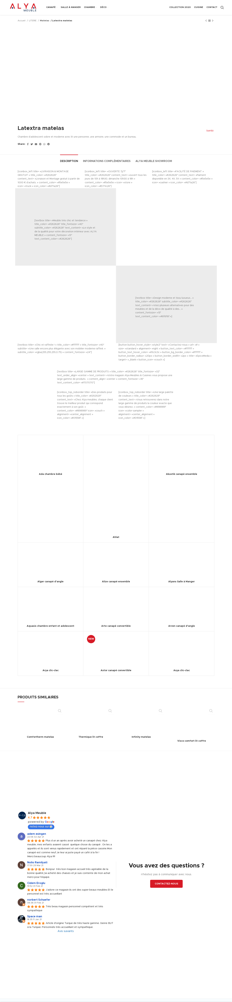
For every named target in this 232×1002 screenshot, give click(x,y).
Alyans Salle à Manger (181, 581)
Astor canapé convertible (116, 670)
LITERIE (33, 20)
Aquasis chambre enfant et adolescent (50, 626)
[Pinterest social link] (40, 144)
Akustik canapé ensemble (181, 474)
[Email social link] (36, 144)
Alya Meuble (37, 813)
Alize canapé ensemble (116, 581)
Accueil (22, 20)
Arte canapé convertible (116, 626)
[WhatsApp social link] (44, 144)
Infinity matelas (141, 737)
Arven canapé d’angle (181, 626)
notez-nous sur (41, 826)
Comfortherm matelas (40, 737)
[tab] (69, 160)
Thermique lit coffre (91, 737)
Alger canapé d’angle (50, 581)
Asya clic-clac (181, 670)
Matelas (44, 20)
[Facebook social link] (28, 144)
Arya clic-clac (51, 670)
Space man (34, 916)
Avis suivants (66, 931)
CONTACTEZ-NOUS (166, 884)
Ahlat (116, 537)
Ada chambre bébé (50, 474)
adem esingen (36, 834)
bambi (209, 131)
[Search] (222, 7)
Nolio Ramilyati (37, 862)
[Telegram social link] (48, 144)
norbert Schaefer (38, 899)
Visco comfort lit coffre (191, 741)
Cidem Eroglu (36, 883)
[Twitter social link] (32, 144)
